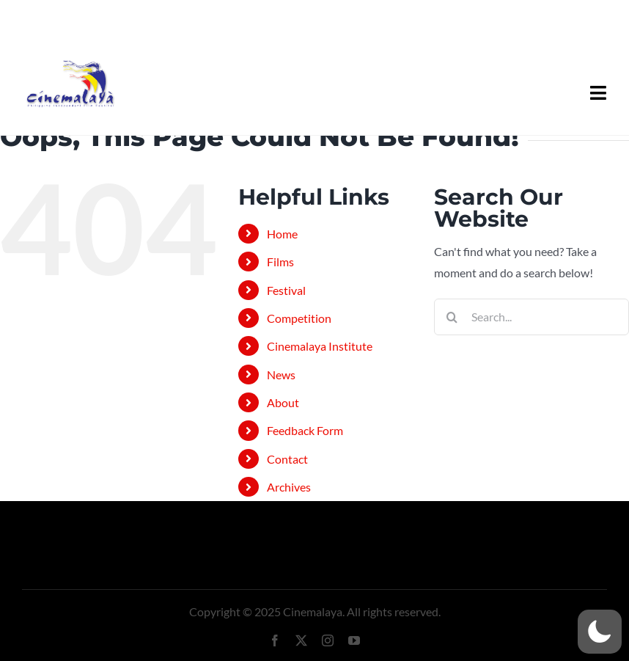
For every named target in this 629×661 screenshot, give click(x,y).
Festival (286, 290)
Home (282, 234)
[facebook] (275, 640)
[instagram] (328, 640)
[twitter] (301, 640)
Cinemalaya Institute (319, 346)
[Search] (452, 317)
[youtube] (354, 640)
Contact (287, 459)
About (283, 402)
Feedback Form (305, 430)
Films (280, 262)
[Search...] (531, 317)
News (281, 374)
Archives (289, 487)
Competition (299, 318)
